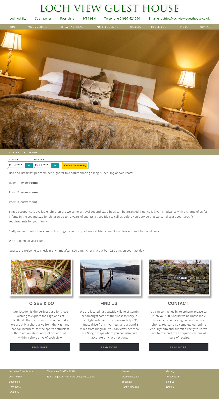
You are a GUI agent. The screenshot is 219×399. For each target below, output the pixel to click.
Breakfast (127, 381)
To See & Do (173, 376)
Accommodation (130, 376)
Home (125, 371)
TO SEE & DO (159, 27)
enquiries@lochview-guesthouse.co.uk (74, 376)
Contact (170, 387)
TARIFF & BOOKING (106, 27)
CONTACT (206, 27)
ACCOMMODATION (39, 27)
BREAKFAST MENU (72, 27)
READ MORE (39, 347)
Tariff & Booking (130, 387)
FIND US (184, 27)
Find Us (170, 381)
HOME (12, 27)
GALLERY (135, 27)
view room (29, 183)
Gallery (170, 371)
